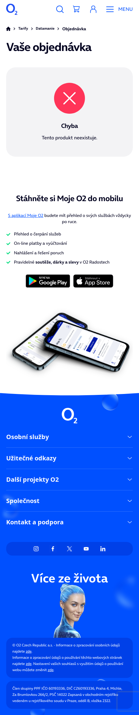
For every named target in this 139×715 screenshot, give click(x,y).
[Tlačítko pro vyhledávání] (60, 9)
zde (29, 651)
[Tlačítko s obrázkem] (48, 280)
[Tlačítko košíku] (76, 9)
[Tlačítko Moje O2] (93, 9)
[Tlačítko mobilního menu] (117, 9)
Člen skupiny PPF (26, 688)
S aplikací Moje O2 (25, 215)
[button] (93, 9)
